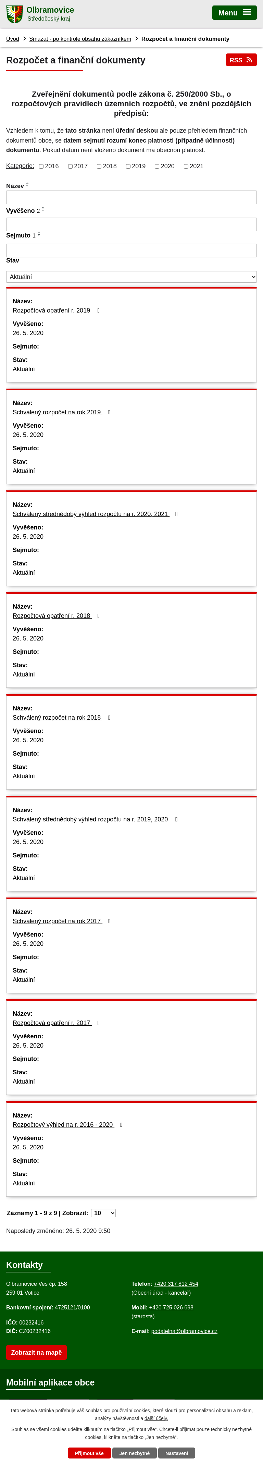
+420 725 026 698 (171, 1307)
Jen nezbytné (135, 1453)
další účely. (156, 1418)
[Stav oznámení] (131, 277)
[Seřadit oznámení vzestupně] (28, 183)
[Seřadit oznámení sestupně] (28, 185)
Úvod (12, 39)
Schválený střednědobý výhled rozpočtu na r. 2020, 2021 (96, 514)
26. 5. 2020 (28, 333)
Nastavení (176, 1453)
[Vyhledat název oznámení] (131, 197)
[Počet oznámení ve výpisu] (103, 1213)
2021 (196, 166)
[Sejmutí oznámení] (131, 250)
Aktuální (24, 369)
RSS (241, 60)
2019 (139, 166)
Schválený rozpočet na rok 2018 (63, 717)
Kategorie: (20, 165)
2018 (110, 166)
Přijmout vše (89, 1453)
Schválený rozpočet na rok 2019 (63, 412)
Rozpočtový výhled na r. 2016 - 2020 (69, 1124)
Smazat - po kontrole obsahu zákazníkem (80, 39)
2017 (81, 166)
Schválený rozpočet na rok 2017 (63, 921)
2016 (52, 166)
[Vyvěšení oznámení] (131, 224)
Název (15, 186)
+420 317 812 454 (176, 1284)
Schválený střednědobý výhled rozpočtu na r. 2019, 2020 (96, 819)
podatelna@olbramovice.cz (184, 1331)
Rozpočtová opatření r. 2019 (58, 310)
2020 (168, 166)
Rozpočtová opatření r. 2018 (58, 615)
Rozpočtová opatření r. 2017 (58, 1023)
